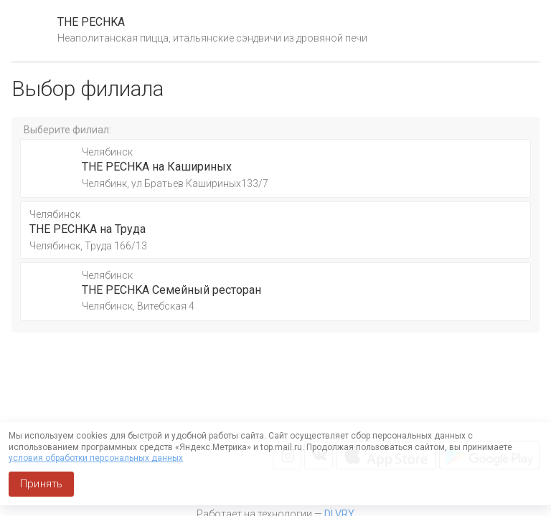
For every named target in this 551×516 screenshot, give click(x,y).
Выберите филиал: (67, 130)
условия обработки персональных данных (96, 458)
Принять (41, 483)
